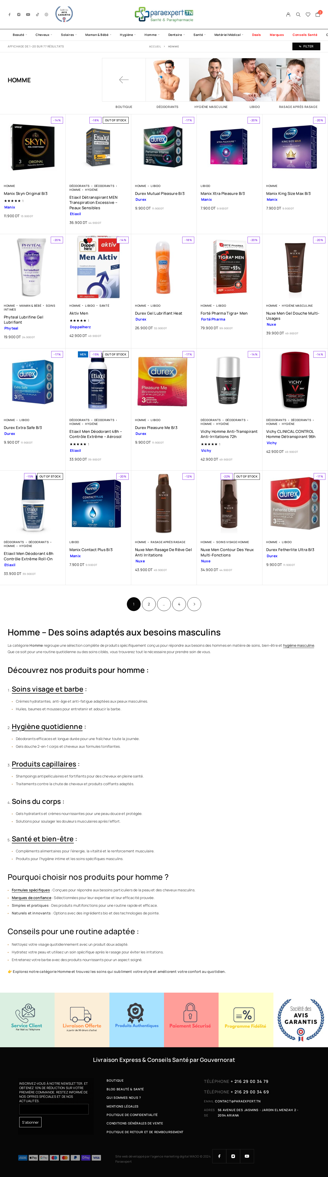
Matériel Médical (227, 35)
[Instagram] (19, 14)
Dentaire (175, 35)
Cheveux (42, 35)
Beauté (18, 35)
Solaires (67, 35)
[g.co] (47, 14)
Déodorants (79, 186)
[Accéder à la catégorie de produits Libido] (254, 83)
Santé (198, 35)
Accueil (155, 46)
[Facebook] (10, 14)
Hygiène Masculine (297, 305)
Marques (277, 35)
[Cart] (317, 15)
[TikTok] (38, 14)
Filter (306, 46)
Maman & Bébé (96, 35)
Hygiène (126, 35)
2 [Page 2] (149, 604)
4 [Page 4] (179, 604)
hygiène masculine (298, 645)
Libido (155, 186)
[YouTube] (28, 14)
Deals (256, 35)
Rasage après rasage (168, 542)
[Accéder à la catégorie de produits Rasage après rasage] (298, 83)
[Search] (298, 14)
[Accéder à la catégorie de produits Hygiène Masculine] (211, 83)
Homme (151, 35)
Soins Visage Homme (232, 542)
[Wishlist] (308, 15)
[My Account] (288, 14)
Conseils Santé (305, 35)
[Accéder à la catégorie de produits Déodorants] (167, 83)
